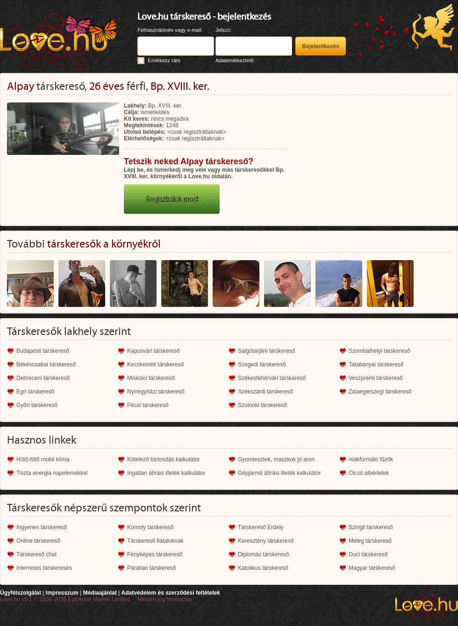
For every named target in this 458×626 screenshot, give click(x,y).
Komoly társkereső (150, 527)
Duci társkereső (368, 554)
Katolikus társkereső (263, 568)
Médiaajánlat (100, 593)
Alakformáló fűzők (371, 459)
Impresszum (62, 593)
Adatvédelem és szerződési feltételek (170, 593)
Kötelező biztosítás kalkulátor (163, 459)
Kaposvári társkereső (153, 351)
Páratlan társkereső (151, 568)
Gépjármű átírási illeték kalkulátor (279, 473)
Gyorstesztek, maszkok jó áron (276, 459)
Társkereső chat (36, 554)
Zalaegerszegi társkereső (380, 391)
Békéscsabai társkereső (46, 364)
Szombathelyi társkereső (379, 351)
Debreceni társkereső (43, 378)
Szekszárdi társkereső (265, 391)
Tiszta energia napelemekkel (51, 473)
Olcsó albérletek (369, 473)
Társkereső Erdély (260, 527)
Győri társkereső (36, 405)
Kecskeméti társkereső (155, 364)
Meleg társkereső (370, 541)
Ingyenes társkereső (41, 527)
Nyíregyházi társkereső (156, 391)
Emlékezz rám (164, 60)
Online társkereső (38, 541)
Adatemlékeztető (234, 60)
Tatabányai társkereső (376, 364)
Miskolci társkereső (151, 378)
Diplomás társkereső (263, 554)
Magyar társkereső (372, 568)
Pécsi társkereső (148, 405)
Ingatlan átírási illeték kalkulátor (166, 473)
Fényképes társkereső (154, 554)
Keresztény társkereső (265, 541)
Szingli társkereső (371, 527)
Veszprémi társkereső (375, 378)
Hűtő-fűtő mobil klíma (42, 459)
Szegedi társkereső (262, 364)
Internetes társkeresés (44, 568)
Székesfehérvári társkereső (272, 378)
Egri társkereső (35, 391)
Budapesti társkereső (42, 351)
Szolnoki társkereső (262, 405)
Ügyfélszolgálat (20, 593)
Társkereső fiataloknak (155, 541)
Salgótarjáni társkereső (266, 351)
